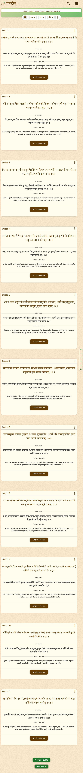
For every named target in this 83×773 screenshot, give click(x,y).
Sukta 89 (57, 11)
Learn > (26, 11)
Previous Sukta (41, 760)
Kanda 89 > (50, 11)
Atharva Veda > (40, 11)
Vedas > (31, 11)
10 (81, 369)
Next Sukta (41, 766)
